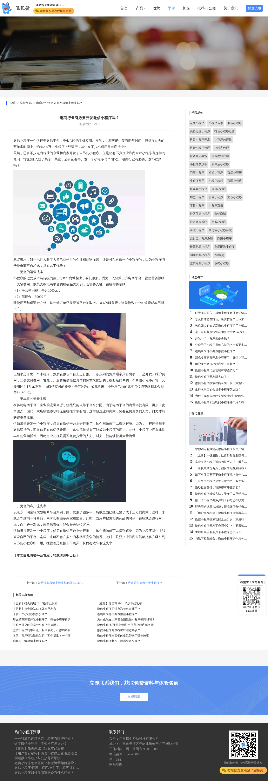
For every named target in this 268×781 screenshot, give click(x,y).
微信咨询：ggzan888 (124, 754)
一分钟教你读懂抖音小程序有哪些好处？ (44, 738)
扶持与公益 (206, 8)
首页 (124, 8)
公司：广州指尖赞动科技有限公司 (134, 738)
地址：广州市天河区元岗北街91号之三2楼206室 (144, 744)
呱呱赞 (23, 8)
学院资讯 (26, 102)
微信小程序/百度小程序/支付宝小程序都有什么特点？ (47, 767)
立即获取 (134, 696)
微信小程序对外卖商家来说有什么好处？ (44, 772)
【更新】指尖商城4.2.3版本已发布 (39, 748)
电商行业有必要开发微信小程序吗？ (59, 102)
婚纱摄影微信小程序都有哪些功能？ (61, 582)
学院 (171, 8)
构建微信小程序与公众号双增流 (37, 758)
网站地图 (115, 764)
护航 (186, 8)
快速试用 (254, 8)
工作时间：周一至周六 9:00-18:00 (133, 749)
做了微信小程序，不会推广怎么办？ (40, 743)
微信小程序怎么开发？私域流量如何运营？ (45, 763)
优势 (156, 8)
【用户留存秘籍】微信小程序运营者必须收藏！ (47, 753)
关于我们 (230, 8)
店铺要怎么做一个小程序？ (145, 582)
